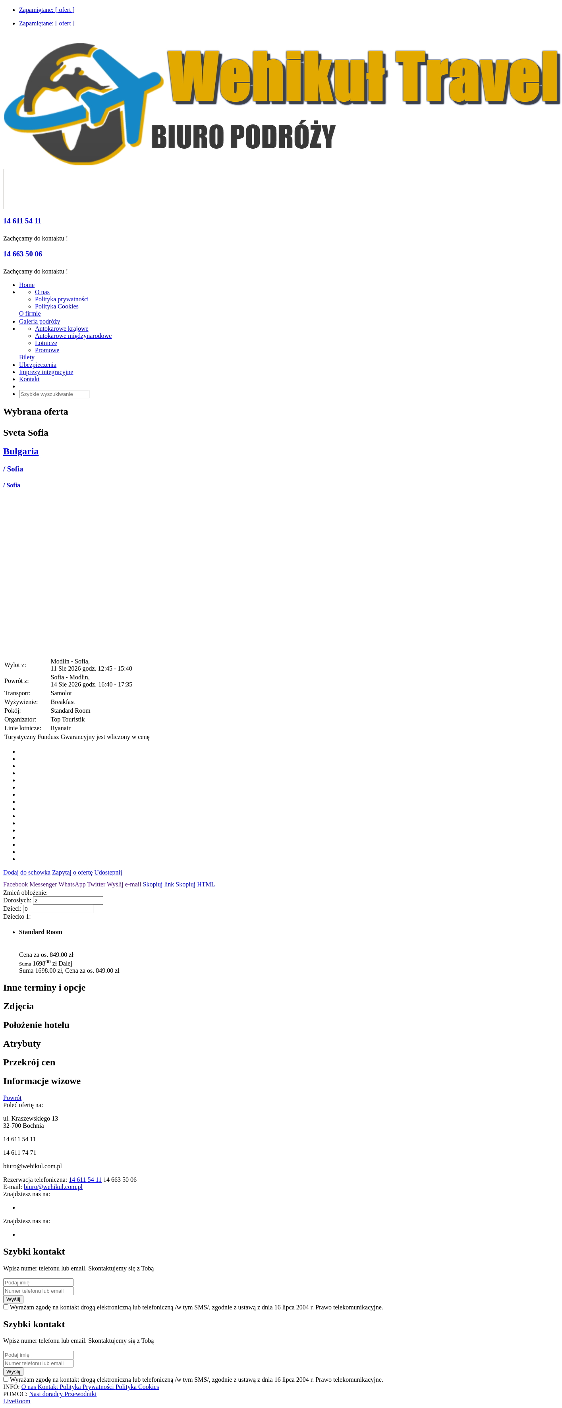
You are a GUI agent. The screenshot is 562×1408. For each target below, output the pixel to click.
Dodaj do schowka (26, 872)
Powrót (12, 1097)
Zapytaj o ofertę (72, 872)
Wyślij (13, 1299)
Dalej (65, 963)
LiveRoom (16, 1401)
